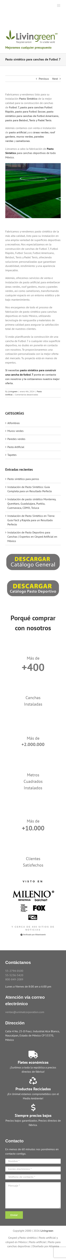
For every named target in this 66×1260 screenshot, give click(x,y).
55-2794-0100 (14, 970)
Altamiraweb (40, 935)
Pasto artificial (37, 1242)
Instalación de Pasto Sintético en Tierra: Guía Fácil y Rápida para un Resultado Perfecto (31, 520)
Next (55, 78)
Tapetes (12, 455)
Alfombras (13, 423)
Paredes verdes (16, 439)
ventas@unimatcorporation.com (24, 1012)
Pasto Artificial (15, 447)
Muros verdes (15, 431)
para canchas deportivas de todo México (30, 153)
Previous (44, 78)
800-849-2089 (14, 979)
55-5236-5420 (14, 975)
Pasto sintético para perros (23, 479)
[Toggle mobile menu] (59, 5)
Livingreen (13, 391)
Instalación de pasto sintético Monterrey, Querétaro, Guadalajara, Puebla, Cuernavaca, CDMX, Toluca (31, 503)
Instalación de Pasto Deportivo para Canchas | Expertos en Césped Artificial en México (32, 537)
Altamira (54, 1246)
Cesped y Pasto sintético (22, 1237)
